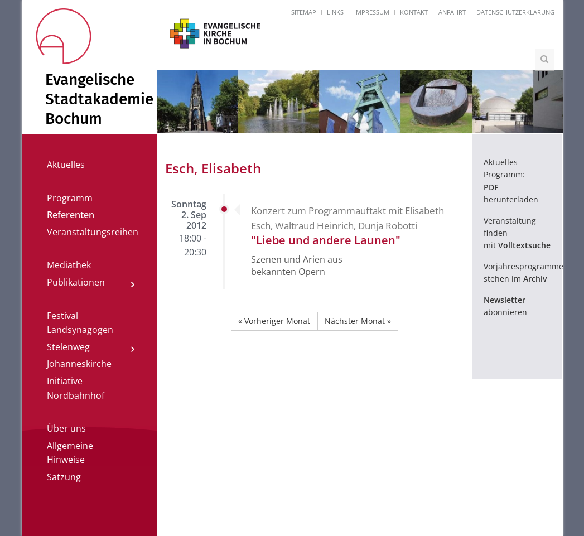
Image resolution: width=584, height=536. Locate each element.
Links (335, 12)
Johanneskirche (79, 364)
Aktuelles (66, 164)
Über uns (66, 428)
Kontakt (414, 12)
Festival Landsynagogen (80, 323)
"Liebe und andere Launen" (325, 240)
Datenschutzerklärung (515, 12)
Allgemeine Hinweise (70, 453)
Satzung (64, 477)
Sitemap (303, 12)
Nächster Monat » (358, 321)
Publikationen (76, 282)
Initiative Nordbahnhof (75, 388)
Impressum (371, 12)
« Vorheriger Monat (274, 321)
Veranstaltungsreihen (92, 232)
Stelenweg (68, 347)
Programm (70, 198)
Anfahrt (452, 12)
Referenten (70, 215)
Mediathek (69, 265)
